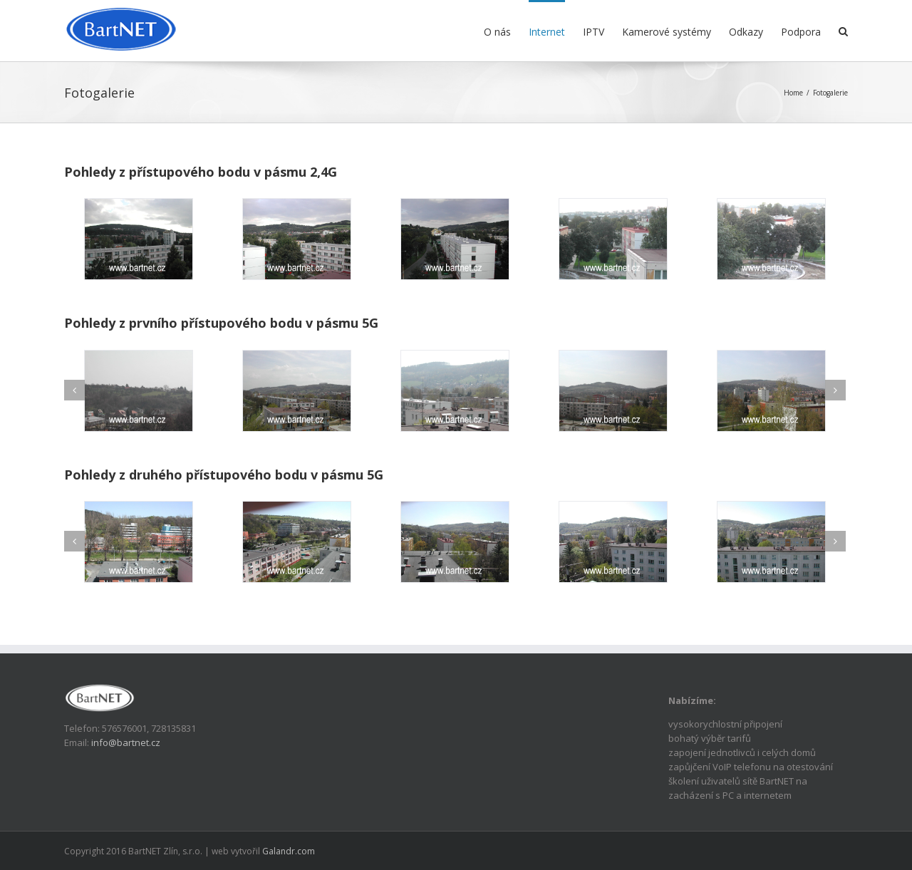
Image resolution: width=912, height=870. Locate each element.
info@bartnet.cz (125, 742)
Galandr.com (288, 851)
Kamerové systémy (666, 31)
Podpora (801, 31)
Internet (547, 31)
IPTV (593, 31)
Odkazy (746, 31)
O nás (497, 31)
